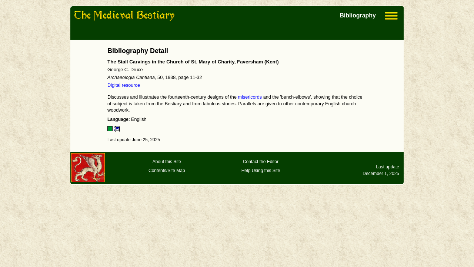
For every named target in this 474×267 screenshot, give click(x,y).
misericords (250, 97)
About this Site (167, 161)
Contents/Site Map (166, 170)
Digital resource (123, 85)
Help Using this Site (260, 170)
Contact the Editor (260, 161)
